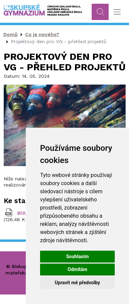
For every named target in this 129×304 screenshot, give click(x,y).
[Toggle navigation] (117, 12)
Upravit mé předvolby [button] (77, 282)
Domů (10, 34)
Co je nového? (42, 34)
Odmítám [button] (77, 269)
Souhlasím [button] (77, 256)
